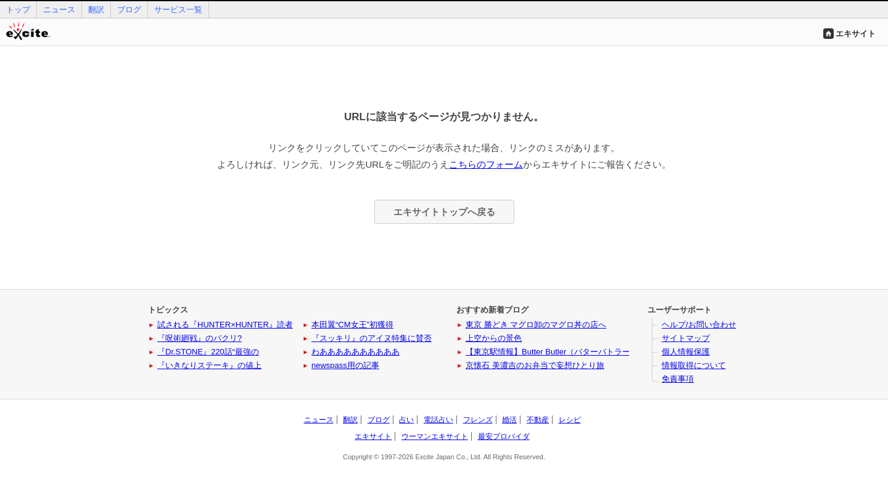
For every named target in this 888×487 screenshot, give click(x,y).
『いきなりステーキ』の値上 (209, 365)
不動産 (538, 419)
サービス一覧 (178, 9)
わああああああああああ (355, 351)
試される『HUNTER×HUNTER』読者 (225, 324)
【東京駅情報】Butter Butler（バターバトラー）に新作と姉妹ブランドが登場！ (608, 351)
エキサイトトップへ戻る (444, 212)
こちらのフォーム (486, 164)
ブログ (129, 9)
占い (406, 419)
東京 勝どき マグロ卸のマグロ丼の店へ (536, 324)
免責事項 (678, 378)
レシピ (570, 419)
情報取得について (694, 365)
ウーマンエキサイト (434, 436)
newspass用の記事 (345, 365)
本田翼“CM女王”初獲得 (352, 324)
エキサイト (856, 33)
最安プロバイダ (504, 436)
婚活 (509, 419)
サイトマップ (686, 338)
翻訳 (96, 9)
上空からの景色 (494, 338)
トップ (18, 9)
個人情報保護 (686, 351)
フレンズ (478, 419)
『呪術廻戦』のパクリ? (199, 338)
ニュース (59, 9)
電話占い (438, 419)
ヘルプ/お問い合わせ (699, 324)
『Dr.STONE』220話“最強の (208, 351)
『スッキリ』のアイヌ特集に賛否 (371, 338)
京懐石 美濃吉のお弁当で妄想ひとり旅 (535, 365)
